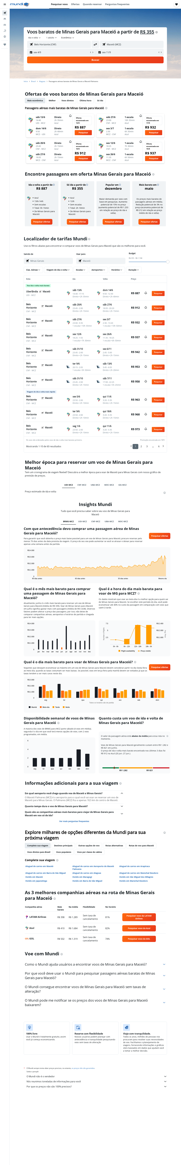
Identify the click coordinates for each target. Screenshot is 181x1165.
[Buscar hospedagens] (4, 19)
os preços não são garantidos (83, 1068)
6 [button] (159, 446)
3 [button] (147, 446)
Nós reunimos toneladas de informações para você (97, 1081)
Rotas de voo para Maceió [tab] (141, 845)
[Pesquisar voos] (4, 13)
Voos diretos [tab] (68, 100)
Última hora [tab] (85, 100)
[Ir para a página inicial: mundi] (19, 4)
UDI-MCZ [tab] (68, 484)
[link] (41, 222)
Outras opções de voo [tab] (89, 845)
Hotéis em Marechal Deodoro (133, 881)
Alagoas (42, 81)
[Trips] (4, 44)
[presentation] (156, 32)
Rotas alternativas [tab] (114, 845)
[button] (5, 4)
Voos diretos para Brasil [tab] (38, 852)
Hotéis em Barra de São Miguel (87, 881)
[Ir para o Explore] (4, 36)
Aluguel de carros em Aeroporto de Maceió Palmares (93, 867)
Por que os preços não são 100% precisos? (97, 1086)
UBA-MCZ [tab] (95, 484)
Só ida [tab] (100, 100)
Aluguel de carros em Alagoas (86, 873)
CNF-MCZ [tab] (81, 484)
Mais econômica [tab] (35, 100)
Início (26, 81)
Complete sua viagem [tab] (37, 845)
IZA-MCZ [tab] (122, 484)
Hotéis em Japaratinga (36, 881)
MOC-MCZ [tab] (109, 484)
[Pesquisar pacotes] (4, 30)
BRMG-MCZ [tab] (68, 521)
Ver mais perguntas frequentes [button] (74, 821)
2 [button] (141, 446)
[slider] (167, 261)
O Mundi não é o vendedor (97, 1076)
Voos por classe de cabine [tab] (89, 852)
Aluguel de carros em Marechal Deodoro (138, 873)
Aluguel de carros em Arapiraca (134, 866)
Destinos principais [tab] (63, 845)
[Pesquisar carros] (4, 25)
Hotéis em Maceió (34, 877)
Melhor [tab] (52, 100)
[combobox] (34, 37)
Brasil (33, 81)
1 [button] (135, 446)
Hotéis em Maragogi (82, 877)
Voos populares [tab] (63, 852)
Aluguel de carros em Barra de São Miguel (45, 873)
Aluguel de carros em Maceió (39, 866)
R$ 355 (147, 32)
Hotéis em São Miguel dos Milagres (136, 877)
